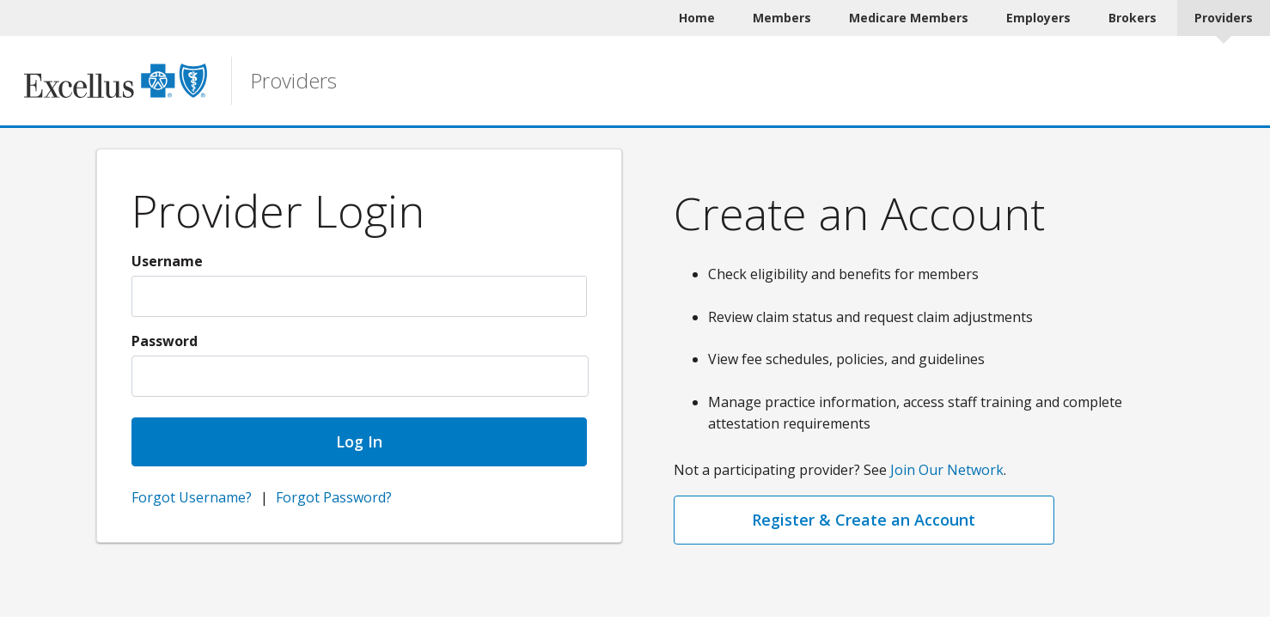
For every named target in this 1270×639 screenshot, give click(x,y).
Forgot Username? (191, 497)
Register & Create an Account (863, 519)
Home (697, 17)
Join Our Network (947, 469)
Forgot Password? (334, 497)
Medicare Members (908, 17)
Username (167, 261)
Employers (1038, 17)
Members (782, 17)
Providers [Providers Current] (1223, 17)
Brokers (1132, 17)
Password (164, 341)
